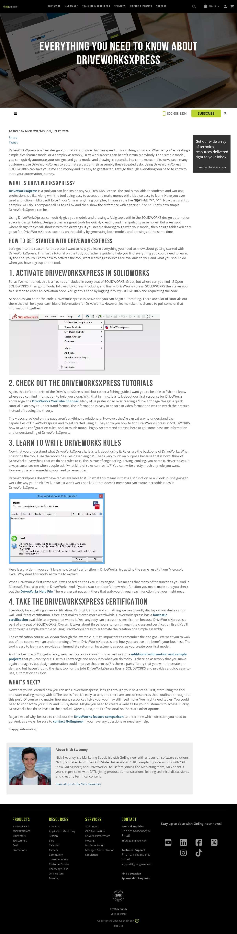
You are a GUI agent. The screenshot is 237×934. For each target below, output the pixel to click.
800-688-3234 (177, 113)
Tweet (13, 142)
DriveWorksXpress (23, 191)
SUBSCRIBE (206, 113)
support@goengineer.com (137, 864)
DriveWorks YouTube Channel (55, 401)
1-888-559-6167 (141, 854)
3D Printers (19, 836)
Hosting (90, 840)
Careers (53, 850)
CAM (15, 845)
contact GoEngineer (68, 721)
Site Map (118, 925)
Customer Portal (58, 859)
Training (53, 878)
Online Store (56, 873)
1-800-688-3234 (141, 831)
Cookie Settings (118, 913)
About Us (54, 826)
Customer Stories (59, 864)
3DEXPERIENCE (21, 831)
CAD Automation (95, 831)
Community (56, 854)
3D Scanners (20, 840)
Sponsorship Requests (136, 878)
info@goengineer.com (134, 840)
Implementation (94, 845)
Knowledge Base (58, 869)
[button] (211, 6)
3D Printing (91, 826)
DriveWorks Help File (36, 591)
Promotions (20, 850)
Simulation (91, 854)
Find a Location (131, 873)
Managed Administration (99, 850)
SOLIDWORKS (21, 826)
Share (13, 137)
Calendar (54, 845)
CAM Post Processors (97, 836)
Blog (51, 840)
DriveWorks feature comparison (99, 716)
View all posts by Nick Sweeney (78, 784)
